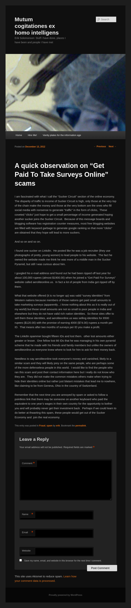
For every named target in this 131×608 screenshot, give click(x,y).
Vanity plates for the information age (62, 135)
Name (27, 514)
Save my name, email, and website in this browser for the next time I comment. (63, 560)
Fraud (42, 425)
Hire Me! (32, 135)
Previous (100, 146)
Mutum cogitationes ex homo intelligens (37, 26)
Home (19, 135)
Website (26, 550)
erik (58, 425)
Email (27, 532)
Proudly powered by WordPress (65, 595)
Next (112, 146)
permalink (80, 425)
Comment (28, 463)
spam (49, 425)
